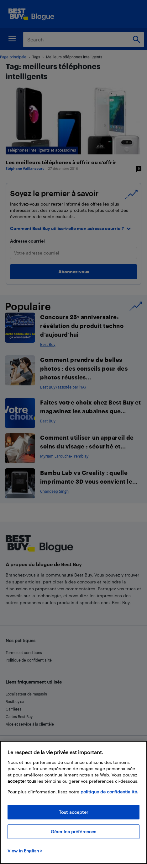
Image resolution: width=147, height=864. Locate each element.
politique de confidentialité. (109, 791)
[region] (73, 802)
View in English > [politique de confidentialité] (25, 850)
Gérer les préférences (74, 831)
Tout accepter (73, 812)
